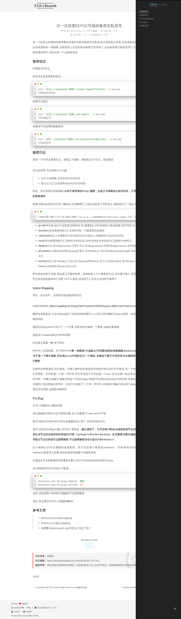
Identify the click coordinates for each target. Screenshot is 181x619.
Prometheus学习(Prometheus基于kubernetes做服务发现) (38, 587)
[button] (175, 608)
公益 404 (100, 6)
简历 (58, 6)
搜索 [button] (112, 6)
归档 (88, 6)
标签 (68, 6)
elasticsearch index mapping (35, 517)
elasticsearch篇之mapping (34, 522)
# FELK (15, 576)
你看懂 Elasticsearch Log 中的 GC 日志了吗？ (45, 528)
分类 (78, 6)
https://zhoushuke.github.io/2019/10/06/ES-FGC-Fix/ (52, 560)
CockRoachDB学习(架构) (112, 587)
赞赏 (68, 545)
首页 (48, 6)
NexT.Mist (33, 615)
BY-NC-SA (69, 565)
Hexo (24, 615)
